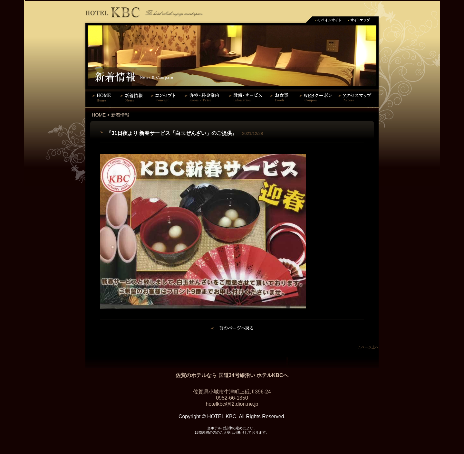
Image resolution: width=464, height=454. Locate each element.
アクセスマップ (358, 97)
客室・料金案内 (203, 97)
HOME (101, 97)
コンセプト (164, 97)
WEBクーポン (316, 97)
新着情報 (133, 97)
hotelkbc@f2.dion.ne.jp (232, 404)
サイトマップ (359, 19)
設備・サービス (246, 97)
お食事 (281, 97)
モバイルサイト (328, 19)
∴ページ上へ (368, 347)
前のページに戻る (232, 329)
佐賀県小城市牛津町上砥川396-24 (232, 391)
